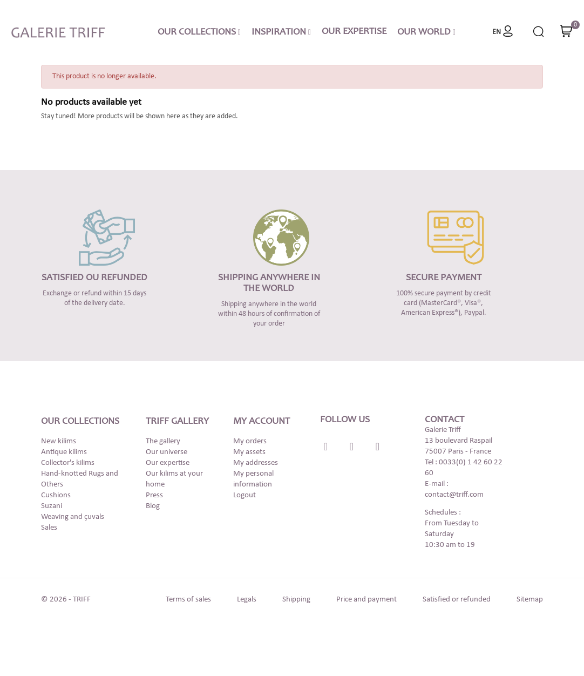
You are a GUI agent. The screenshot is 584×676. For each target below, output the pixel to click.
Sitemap (530, 600)
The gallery (163, 441)
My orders (250, 441)
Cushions (56, 495)
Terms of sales (188, 600)
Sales (49, 528)
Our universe (166, 452)
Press (154, 495)
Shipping (296, 600)
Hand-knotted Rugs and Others (79, 479)
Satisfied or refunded (457, 600)
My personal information (253, 479)
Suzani (51, 506)
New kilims (58, 441)
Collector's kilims (67, 463)
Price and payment (366, 600)
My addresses (255, 463)
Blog (153, 506)
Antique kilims (64, 452)
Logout (244, 495)
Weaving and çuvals (72, 517)
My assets (249, 452)
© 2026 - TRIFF (66, 600)
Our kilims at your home (174, 479)
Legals (246, 600)
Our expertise (167, 463)
